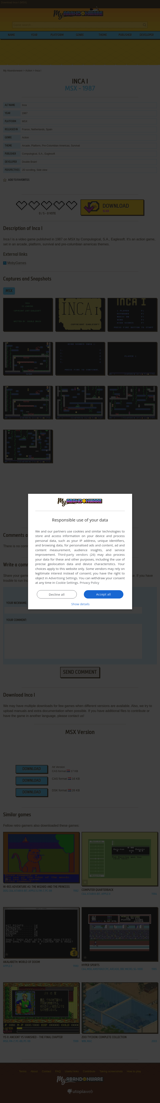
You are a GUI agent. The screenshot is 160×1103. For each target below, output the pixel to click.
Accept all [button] (103, 594)
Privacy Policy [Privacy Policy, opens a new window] (89, 582)
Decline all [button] (57, 594)
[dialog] (80, 551)
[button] (80, 604)
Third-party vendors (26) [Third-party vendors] (76, 554)
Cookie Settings (67, 582)
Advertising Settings (63, 578)
